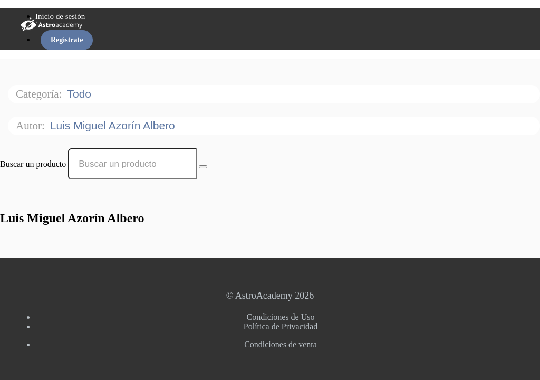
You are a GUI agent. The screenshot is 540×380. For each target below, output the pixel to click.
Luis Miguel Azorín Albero (114, 125)
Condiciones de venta (280, 344)
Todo (80, 94)
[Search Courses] (203, 166)
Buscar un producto (33, 163)
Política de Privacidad (280, 326)
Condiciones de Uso (281, 316)
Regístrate (67, 40)
